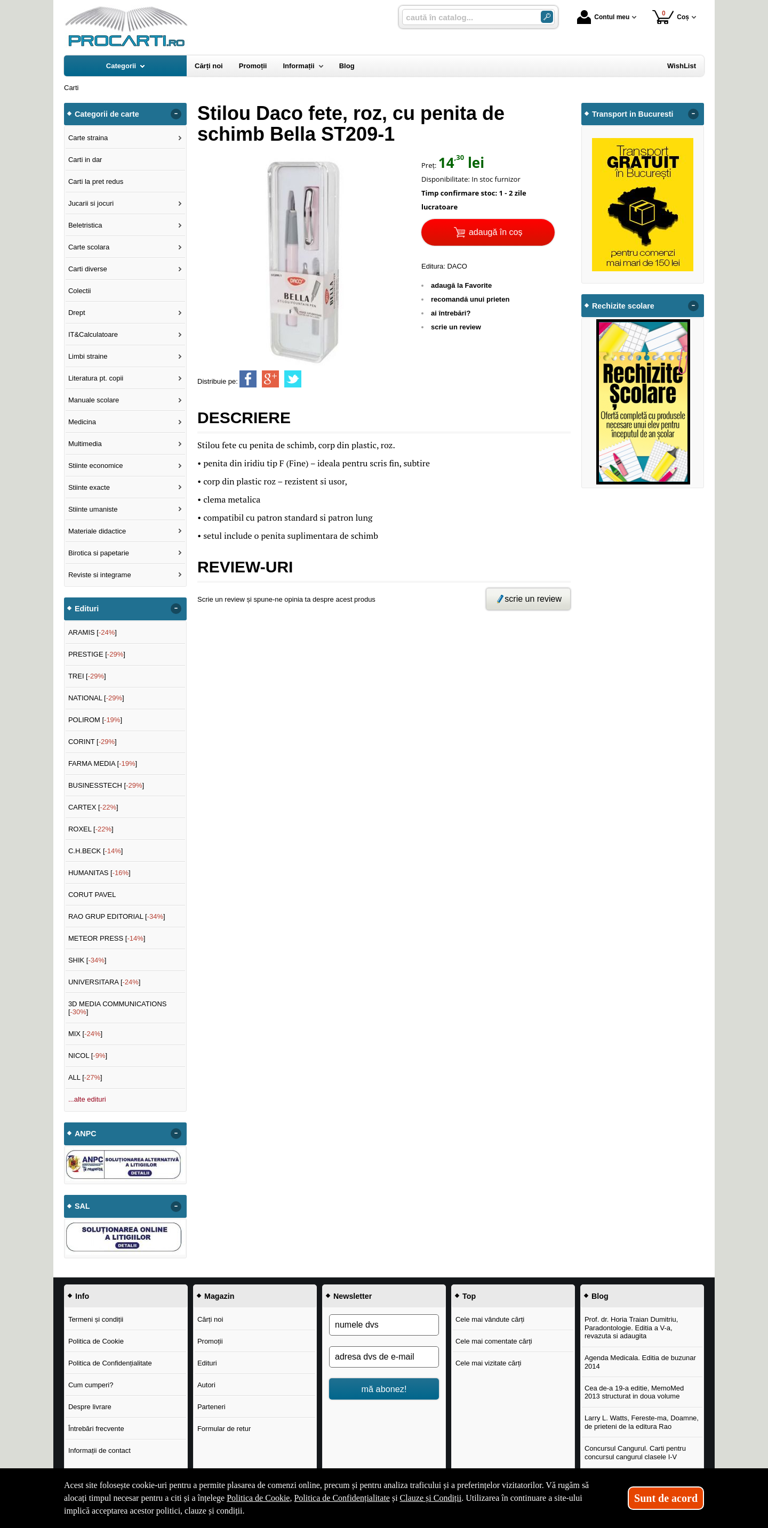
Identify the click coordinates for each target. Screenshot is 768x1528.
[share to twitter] (292, 378)
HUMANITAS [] (99, 873)
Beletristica (85, 225)
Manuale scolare (93, 400)
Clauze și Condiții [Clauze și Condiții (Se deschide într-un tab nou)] (431, 1497)
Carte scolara (88, 247)
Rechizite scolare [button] (623, 306)
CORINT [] (92, 742)
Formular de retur (224, 1429)
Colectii (79, 291)
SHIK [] (87, 960)
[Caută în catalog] (547, 17)
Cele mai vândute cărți (489, 1319)
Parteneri (211, 1407)
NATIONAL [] (96, 698)
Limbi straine (88, 356)
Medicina (82, 422)
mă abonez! (384, 1389)
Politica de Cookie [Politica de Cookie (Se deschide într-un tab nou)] (258, 1497)
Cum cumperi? (91, 1385)
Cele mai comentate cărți (493, 1341)
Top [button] (469, 1296)
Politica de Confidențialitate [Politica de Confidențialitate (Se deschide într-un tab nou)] (342, 1497)
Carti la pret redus (95, 181)
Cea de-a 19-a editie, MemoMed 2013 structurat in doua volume (634, 1392)
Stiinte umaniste (93, 509)
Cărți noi (210, 1319)
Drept (76, 313)
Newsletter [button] (352, 1296)
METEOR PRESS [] (107, 938)
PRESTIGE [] (96, 654)
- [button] (176, 114)
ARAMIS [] (92, 632)
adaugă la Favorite (461, 285)
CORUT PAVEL (92, 895)
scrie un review (456, 327)
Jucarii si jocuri (91, 203)
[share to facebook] (248, 378)
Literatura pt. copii (95, 378)
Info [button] (82, 1296)
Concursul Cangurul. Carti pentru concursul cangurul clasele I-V (635, 1452)
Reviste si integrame (99, 575)
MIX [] (85, 1034)
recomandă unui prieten (470, 299)
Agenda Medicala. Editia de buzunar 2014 (640, 1362)
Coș (670, 17)
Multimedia (85, 444)
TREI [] (87, 676)
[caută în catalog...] (467, 17)
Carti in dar (85, 160)
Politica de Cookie (96, 1341)
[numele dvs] (384, 1325)
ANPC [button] (86, 1133)
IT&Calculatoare (93, 334)
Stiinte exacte (89, 487)
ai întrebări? (450, 313)
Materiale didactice (97, 531)
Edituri (207, 1363)
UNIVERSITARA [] (104, 982)
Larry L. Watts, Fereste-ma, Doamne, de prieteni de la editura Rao (642, 1422)
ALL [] (85, 1077)
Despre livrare (89, 1407)
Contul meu (603, 17)
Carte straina (88, 138)
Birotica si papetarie (98, 553)
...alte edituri (87, 1099)
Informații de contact (99, 1450)
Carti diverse (87, 269)
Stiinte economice (95, 466)
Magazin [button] (219, 1296)
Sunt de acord (666, 1498)
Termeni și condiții (95, 1319)
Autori (206, 1385)
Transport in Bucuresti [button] (633, 114)
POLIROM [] (95, 720)
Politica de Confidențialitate (110, 1363)
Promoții (210, 1341)
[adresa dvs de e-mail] (384, 1357)
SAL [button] (82, 1206)
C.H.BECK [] (95, 851)
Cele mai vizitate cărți (488, 1363)
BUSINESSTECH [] (106, 785)
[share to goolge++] (270, 378)
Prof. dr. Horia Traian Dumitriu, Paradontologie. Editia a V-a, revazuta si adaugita (631, 1327)
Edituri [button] (87, 608)
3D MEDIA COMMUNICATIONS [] (117, 1008)
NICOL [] (87, 1056)
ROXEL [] (91, 829)
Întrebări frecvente (96, 1429)
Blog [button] (600, 1296)
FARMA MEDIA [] (102, 763)
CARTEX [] (93, 807)
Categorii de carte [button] (107, 114)
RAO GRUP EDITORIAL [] (116, 916)
